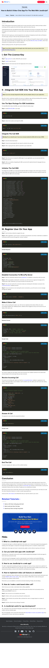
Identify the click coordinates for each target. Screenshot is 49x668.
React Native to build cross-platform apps (35, 612)
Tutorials (12, 15)
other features (11, 493)
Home (7, 15)
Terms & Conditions (18, 621)
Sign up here (8, 58)
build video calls (27, 485)
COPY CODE (44, 113)
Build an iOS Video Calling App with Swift (14, 504)
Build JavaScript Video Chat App (12, 506)
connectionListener (6, 285)
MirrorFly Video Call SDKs (36, 40)
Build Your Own (25, 518)
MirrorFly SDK (11, 108)
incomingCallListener (28, 380)
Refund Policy (32, 621)
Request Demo (41, 2)
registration (24, 277)
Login (7, 61)
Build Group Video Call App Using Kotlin (14, 508)
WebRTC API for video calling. (12, 576)
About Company (9, 621)
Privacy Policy (26, 621)
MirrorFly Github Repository (9, 50)
